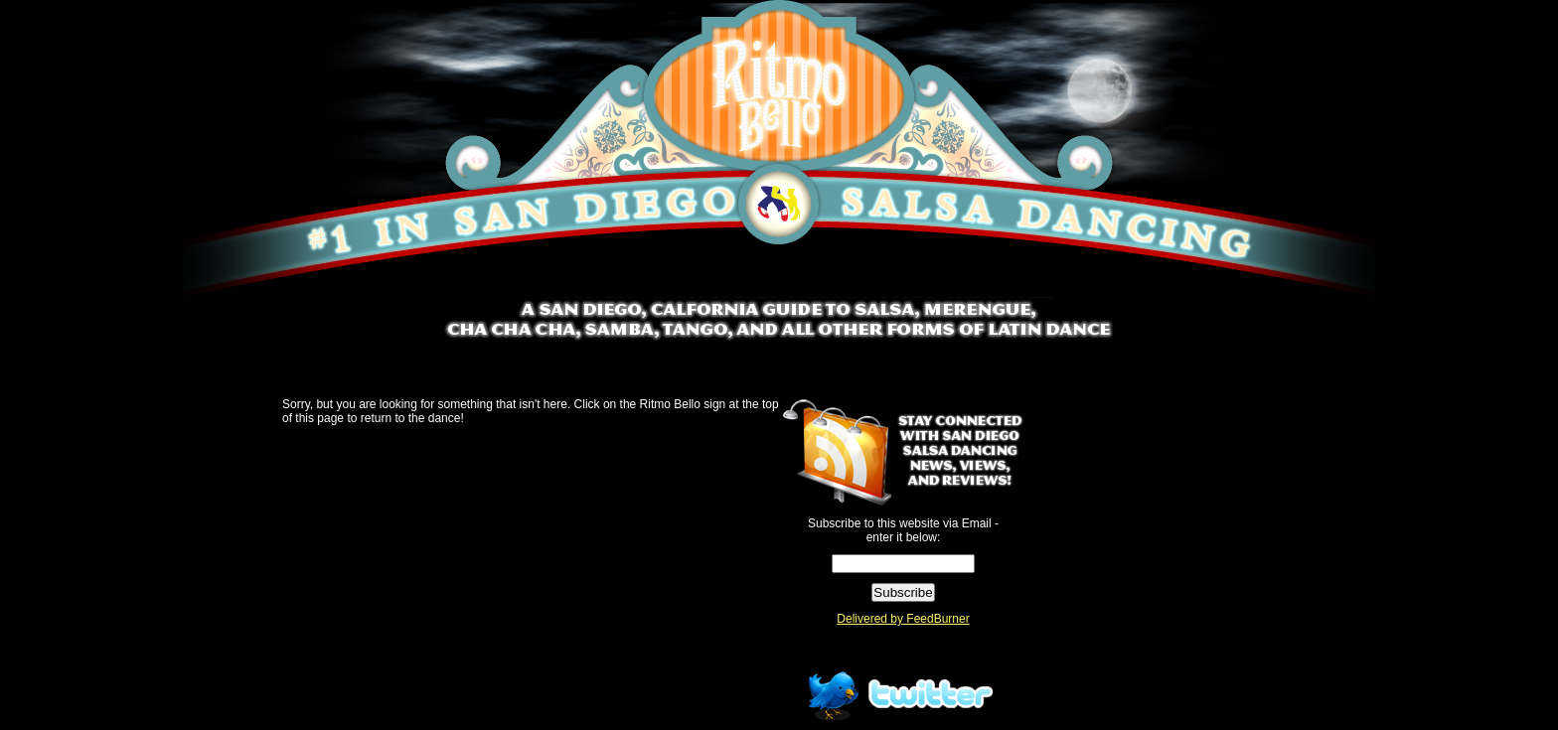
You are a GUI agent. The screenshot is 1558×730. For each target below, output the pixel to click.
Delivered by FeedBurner (903, 619)
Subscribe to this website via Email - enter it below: (903, 530)
